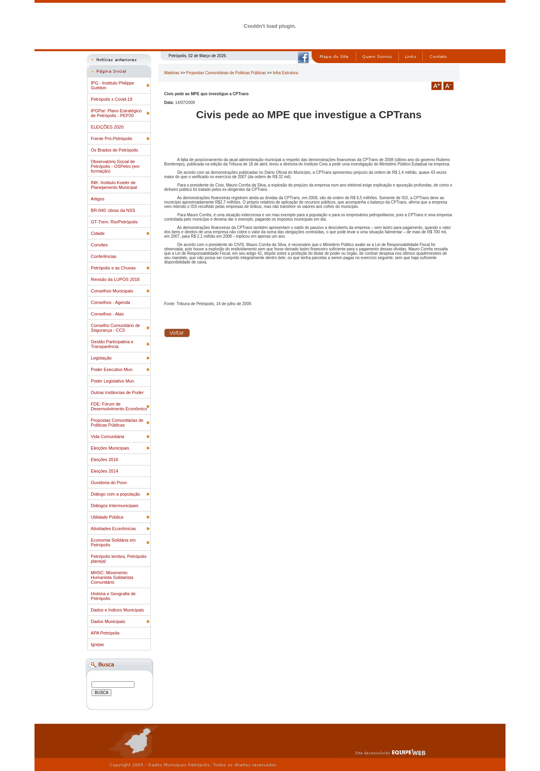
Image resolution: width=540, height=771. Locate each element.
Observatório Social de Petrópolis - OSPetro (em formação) (115, 166)
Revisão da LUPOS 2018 (115, 279)
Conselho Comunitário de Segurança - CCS (115, 328)
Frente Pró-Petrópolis (111, 138)
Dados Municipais (108, 621)
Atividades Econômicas (113, 528)
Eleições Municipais (110, 448)
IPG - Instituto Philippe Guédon (112, 85)
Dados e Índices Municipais (117, 610)
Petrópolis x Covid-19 (111, 99)
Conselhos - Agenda (110, 302)
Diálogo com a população (115, 494)
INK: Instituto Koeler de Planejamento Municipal (114, 185)
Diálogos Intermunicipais (114, 505)
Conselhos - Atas (107, 313)
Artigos (97, 198)
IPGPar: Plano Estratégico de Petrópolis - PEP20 (116, 113)
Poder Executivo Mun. (112, 369)
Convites (99, 244)
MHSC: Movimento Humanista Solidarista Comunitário (112, 577)
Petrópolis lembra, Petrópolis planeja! (119, 558)
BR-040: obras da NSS (113, 210)
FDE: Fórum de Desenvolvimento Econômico (119, 406)
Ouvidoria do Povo (109, 482)
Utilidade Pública (107, 517)
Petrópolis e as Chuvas (113, 267)
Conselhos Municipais (112, 290)
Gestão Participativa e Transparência (112, 344)
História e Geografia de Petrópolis (113, 596)
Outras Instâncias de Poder (117, 392)
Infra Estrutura (285, 73)
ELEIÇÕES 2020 (107, 127)
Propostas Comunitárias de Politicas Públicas (117, 422)
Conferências (104, 256)
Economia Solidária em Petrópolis (113, 542)
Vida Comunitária (107, 436)
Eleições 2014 (104, 471)
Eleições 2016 (104, 459)
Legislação (101, 358)
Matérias (171, 73)
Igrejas (97, 644)
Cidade (98, 233)
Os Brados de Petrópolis (114, 150)
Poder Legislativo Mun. (113, 381)
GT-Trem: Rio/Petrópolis (114, 221)
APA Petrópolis (105, 633)
